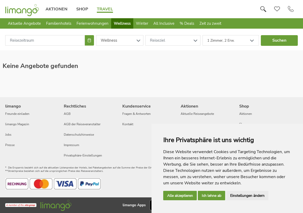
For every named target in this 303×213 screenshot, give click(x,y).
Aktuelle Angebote (24, 23)
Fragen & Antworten (136, 114)
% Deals (187, 23)
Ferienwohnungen (93, 23)
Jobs (8, 135)
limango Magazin (17, 124)
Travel (105, 9)
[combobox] (45, 40)
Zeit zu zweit (210, 23)
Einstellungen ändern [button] (247, 195)
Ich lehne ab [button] (211, 195)
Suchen (279, 40)
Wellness (122, 23)
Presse (10, 145)
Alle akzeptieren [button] (180, 195)
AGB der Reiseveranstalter (82, 124)
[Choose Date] (89, 40)
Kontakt (127, 124)
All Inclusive (163, 23)
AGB (67, 114)
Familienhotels (58, 23)
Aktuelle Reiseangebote (197, 114)
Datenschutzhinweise (79, 135)
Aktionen (56, 9)
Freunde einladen (17, 114)
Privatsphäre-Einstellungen (83, 155)
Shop (82, 9)
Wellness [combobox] (109, 40)
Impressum (71, 145)
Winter (142, 23)
